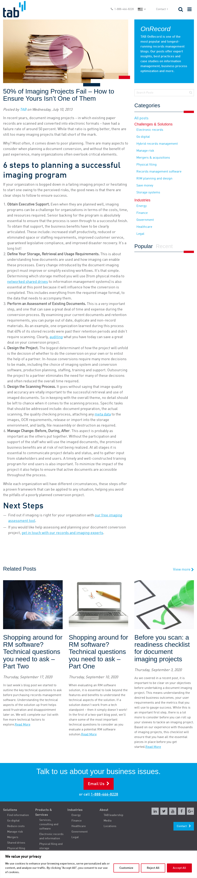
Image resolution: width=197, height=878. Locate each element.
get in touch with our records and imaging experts (62, 533)
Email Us (96, 784)
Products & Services (43, 812)
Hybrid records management (157, 144)
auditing (56, 337)
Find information (18, 815)
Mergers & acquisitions (153, 157)
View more (183, 570)
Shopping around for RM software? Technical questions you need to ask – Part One (98, 652)
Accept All (179, 868)
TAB (23, 110)
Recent (164, 246)
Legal (140, 234)
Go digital (143, 137)
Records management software (158, 171)
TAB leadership (113, 815)
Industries (75, 810)
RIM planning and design (154, 178)
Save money (144, 185)
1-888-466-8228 (124, 9)
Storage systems (148, 192)
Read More (22, 724)
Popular (143, 246)
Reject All (153, 868)
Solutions (10, 810)
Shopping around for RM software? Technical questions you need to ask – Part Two (32, 652)
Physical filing (146, 164)
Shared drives (16, 842)
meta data (103, 414)
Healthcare (144, 227)
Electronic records (149, 130)
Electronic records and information (51, 836)
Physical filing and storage (51, 846)
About (104, 810)
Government (145, 220)
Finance (142, 213)
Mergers (12, 837)
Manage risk (145, 150)
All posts (141, 118)
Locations (110, 826)
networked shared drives (27, 282)
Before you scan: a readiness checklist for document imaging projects (162, 648)
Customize (126, 868)
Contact (161, 9)
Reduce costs (16, 826)
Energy (141, 206)
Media (107, 820)
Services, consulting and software (48, 824)
